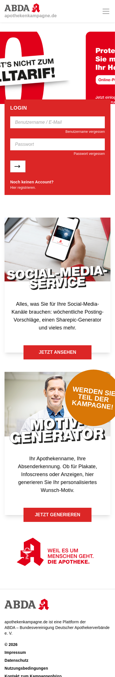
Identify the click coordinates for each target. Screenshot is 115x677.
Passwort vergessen (89, 154)
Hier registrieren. (23, 188)
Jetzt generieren (57, 514)
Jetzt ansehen (57, 352)
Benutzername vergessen (85, 132)
